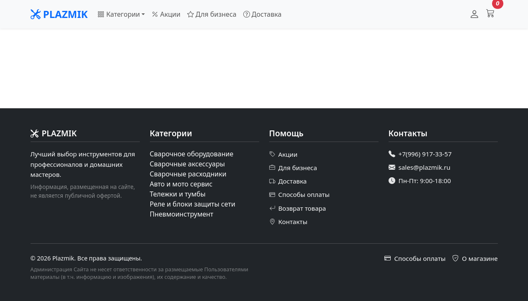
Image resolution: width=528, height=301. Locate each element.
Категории (119, 14)
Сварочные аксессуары (187, 163)
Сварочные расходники (188, 174)
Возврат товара (297, 208)
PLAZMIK (59, 14)
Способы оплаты (299, 194)
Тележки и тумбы (178, 194)
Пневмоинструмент (182, 214)
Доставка (262, 14)
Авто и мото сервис (181, 184)
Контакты (288, 221)
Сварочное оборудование (192, 153)
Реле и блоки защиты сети (192, 204)
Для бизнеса (212, 14)
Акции (166, 14)
